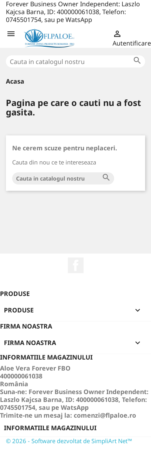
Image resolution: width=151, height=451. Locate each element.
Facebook (76, 265)
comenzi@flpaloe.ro (105, 415)
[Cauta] (75, 61)
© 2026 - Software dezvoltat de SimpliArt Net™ (69, 441)
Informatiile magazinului (50, 428)
